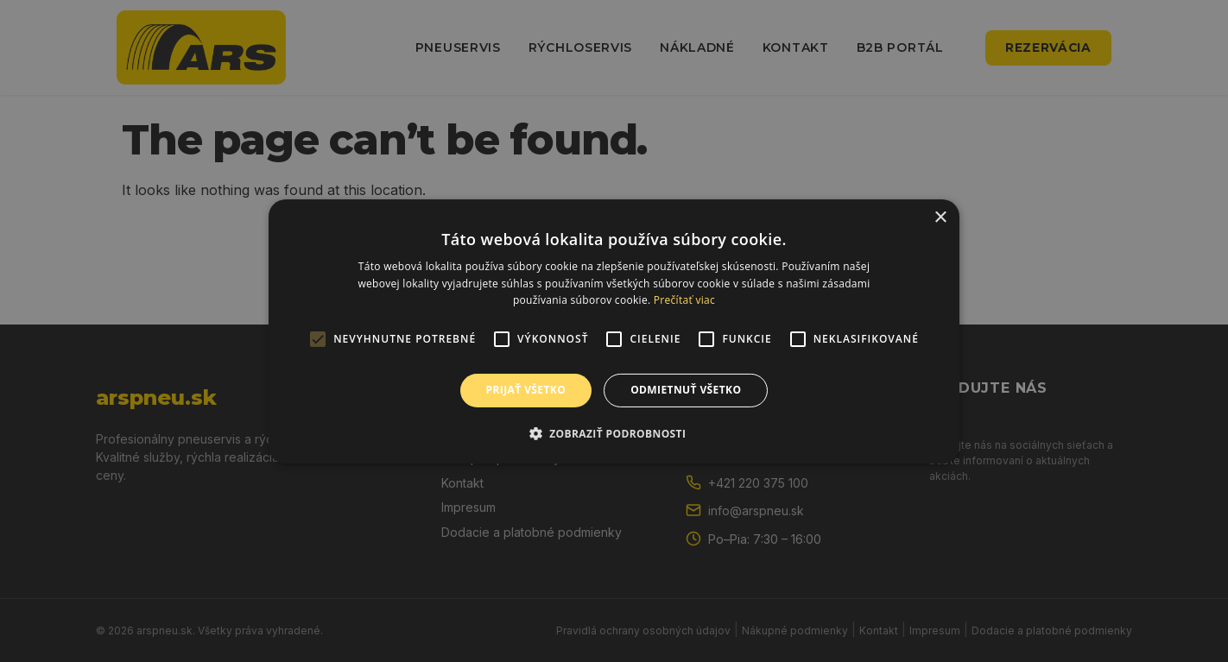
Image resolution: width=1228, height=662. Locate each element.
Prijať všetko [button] (526, 389)
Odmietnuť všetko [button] (685, 389)
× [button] (940, 217)
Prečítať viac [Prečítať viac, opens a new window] (684, 300)
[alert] (614, 331)
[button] (614, 433)
